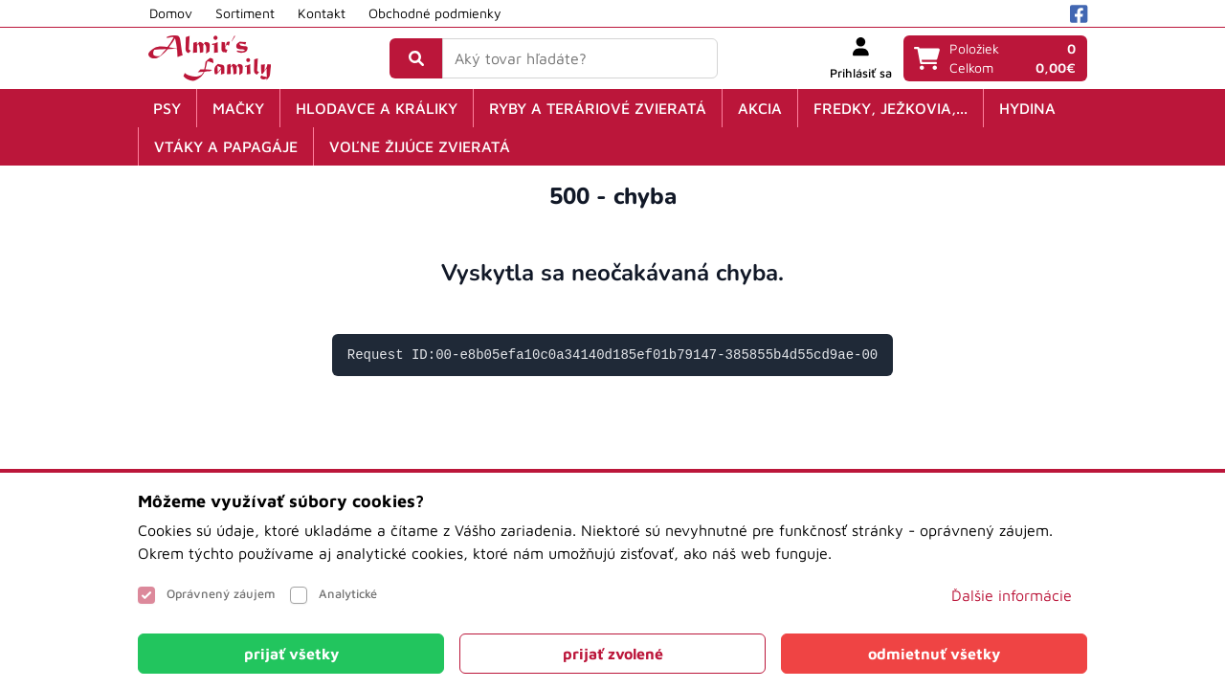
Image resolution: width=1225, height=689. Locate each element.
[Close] (291, 653)
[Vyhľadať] (416, 58)
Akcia (760, 108)
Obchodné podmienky (434, 13)
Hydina (1027, 108)
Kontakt (321, 13)
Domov (170, 13)
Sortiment (245, 13)
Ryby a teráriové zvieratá (597, 108)
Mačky (238, 108)
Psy (167, 108)
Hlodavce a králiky (376, 108)
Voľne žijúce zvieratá (419, 146)
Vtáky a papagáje (226, 146)
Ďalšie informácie (1011, 595)
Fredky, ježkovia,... (890, 108)
